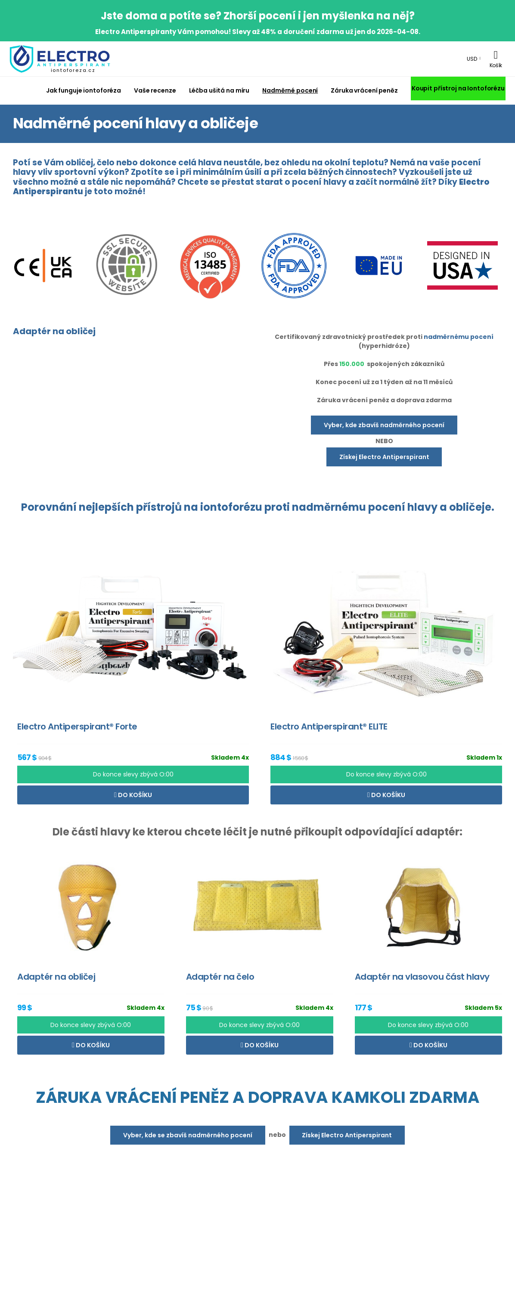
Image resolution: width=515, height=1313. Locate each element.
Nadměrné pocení (290, 90)
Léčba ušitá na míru (219, 90)
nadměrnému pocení (458, 336)
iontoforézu (231, 507)
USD (472, 58)
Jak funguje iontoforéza (83, 90)
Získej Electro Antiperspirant (384, 457)
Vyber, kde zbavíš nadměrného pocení (384, 425)
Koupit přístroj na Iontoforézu (458, 88)
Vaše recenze (155, 90)
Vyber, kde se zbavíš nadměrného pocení (187, 1135)
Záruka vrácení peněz (364, 90)
